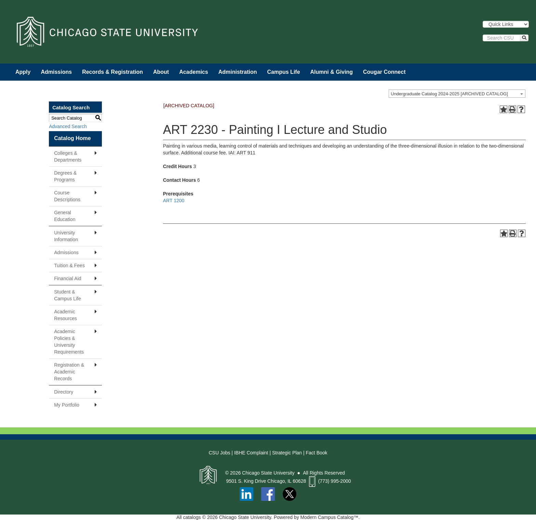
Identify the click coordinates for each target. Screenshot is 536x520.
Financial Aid (67, 278)
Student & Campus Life (67, 295)
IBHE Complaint (251, 452)
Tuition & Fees (69, 265)
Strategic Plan (287, 452)
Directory (63, 392)
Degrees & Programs (65, 176)
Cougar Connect (384, 72)
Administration (237, 72)
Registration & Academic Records (69, 371)
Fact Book (316, 452)
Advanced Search (68, 126)
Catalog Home (72, 138)
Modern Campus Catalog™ (329, 517)
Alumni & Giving (331, 72)
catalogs (192, 517)
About (161, 72)
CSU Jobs (219, 452)
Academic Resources (65, 315)
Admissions (56, 72)
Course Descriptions (67, 196)
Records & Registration (112, 72)
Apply (22, 72)
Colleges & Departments (67, 156)
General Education (64, 216)
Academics (193, 72)
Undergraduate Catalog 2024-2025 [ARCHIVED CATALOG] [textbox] (449, 93)
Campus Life (283, 72)
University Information (66, 236)
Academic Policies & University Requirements (69, 342)
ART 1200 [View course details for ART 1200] (174, 200)
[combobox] (457, 94)
